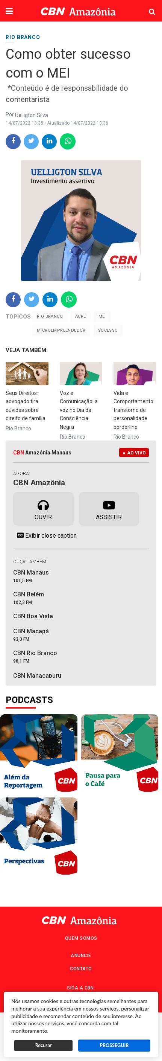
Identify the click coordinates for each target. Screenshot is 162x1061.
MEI (102, 316)
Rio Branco (50, 316)
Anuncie (81, 955)
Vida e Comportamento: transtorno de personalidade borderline (134, 410)
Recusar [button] (43, 1045)
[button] (9, 11)
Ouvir (43, 508)
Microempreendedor (61, 330)
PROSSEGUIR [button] (114, 1045)
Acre (80, 316)
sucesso (108, 330)
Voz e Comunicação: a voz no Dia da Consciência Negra (79, 410)
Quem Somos (81, 938)
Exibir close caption (45, 535)
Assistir (109, 508)
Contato (81, 968)
